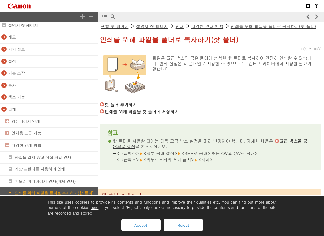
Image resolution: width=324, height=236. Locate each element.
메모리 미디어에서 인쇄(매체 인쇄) (45, 181)
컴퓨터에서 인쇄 (25, 121)
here (94, 207)
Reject (183, 225)
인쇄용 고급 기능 (26, 133)
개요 (12, 37)
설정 (12, 61)
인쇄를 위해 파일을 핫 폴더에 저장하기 (142, 111)
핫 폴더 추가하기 (121, 104)
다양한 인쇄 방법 (26, 145)
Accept (140, 225)
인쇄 (12, 109)
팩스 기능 (16, 97)
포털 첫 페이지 (114, 26)
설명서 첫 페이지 (23, 25)
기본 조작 (16, 73)
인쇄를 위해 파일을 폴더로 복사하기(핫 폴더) (54, 193)
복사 (12, 85)
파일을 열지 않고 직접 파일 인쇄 (43, 157)
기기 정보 (16, 49)
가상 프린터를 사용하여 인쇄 (40, 169)
